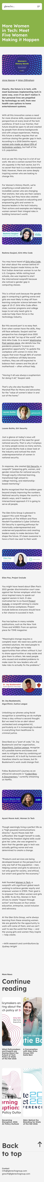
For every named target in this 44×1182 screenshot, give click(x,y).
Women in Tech (23, 882)
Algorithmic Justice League (15, 747)
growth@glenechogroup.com (16, 1173)
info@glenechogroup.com (14, 1170)
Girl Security (33, 466)
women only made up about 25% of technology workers (19, 145)
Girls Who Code (33, 261)
